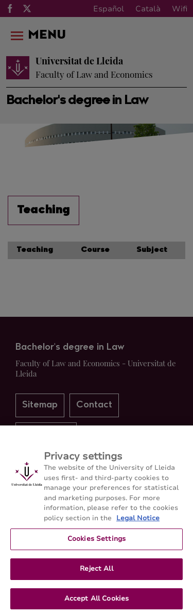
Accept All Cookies (96, 602)
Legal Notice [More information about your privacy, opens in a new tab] (138, 521)
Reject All (96, 572)
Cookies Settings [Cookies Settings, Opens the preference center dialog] (96, 542)
